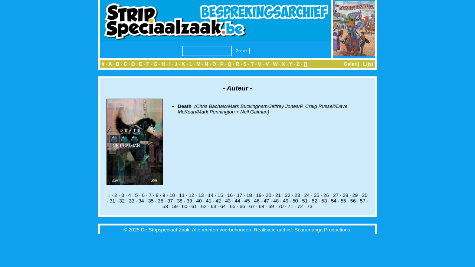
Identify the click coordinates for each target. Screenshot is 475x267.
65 (233, 206)
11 (182, 195)
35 (151, 201)
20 (268, 195)
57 (363, 201)
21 (278, 195)
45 (247, 201)
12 (191, 195)
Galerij (351, 64)
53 (324, 201)
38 (180, 201)
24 (307, 195)
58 (165, 206)
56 (353, 201)
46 (256, 201)
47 (266, 201)
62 (204, 206)
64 (223, 206)
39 (189, 201)
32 (122, 201)
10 (172, 195)
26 (326, 195)
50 (295, 201)
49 (285, 201)
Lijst (368, 64)
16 (230, 195)
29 (355, 195)
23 (297, 195)
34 (141, 201)
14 (210, 195)
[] (305, 64)
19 (259, 195)
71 (290, 206)
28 (345, 195)
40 (199, 201)
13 (201, 195)
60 (184, 206)
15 (220, 195)
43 (228, 201)
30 (364, 195)
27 (336, 195)
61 (194, 206)
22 (288, 195)
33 (131, 201)
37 (170, 201)
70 (281, 206)
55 (343, 201)
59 (175, 206)
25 (317, 195)
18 (249, 195)
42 (218, 201)
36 (160, 201)
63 (213, 206)
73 (309, 206)
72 (300, 206)
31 (112, 201)
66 (242, 206)
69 (271, 206)
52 (314, 201)
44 (237, 201)
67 (252, 206)
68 (261, 206)
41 (209, 201)
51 (305, 201)
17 (239, 195)
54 (334, 201)
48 (276, 201)
